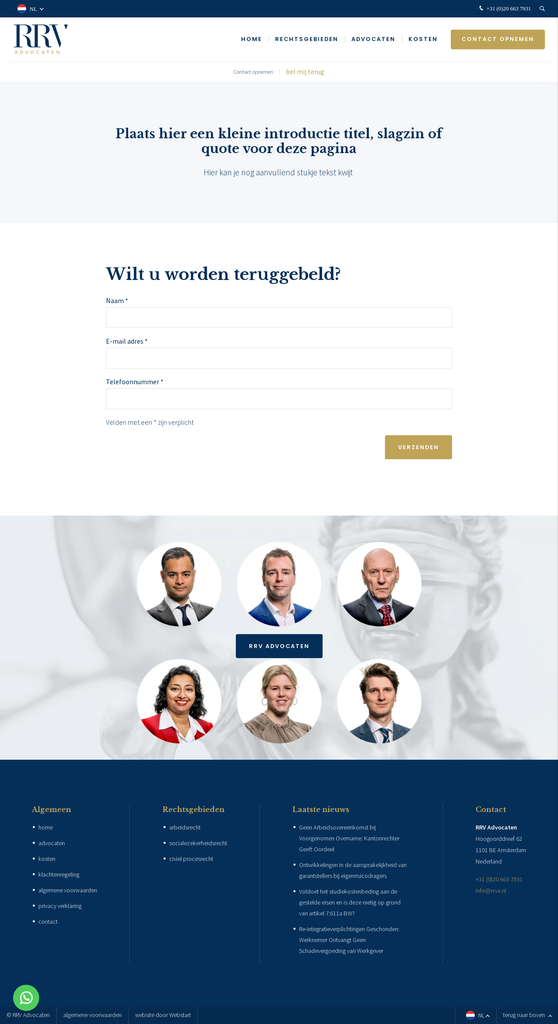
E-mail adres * (127, 341)
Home (251, 39)
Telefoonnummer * (134, 381)
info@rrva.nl (491, 890)
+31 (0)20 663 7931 (504, 9)
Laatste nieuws (321, 809)
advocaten (51, 843)
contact (48, 921)
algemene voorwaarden (67, 890)
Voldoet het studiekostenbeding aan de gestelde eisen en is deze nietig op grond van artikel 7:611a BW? (350, 902)
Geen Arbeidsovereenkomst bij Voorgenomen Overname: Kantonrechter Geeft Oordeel (349, 838)
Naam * (117, 300)
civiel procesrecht (191, 859)
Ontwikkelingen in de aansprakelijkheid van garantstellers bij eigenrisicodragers (353, 870)
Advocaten (373, 39)
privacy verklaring (60, 906)
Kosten (423, 39)
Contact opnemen (498, 39)
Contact (491, 809)
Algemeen (51, 809)
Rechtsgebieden (306, 39)
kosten (46, 859)
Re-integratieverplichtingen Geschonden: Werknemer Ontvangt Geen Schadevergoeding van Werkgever (349, 940)
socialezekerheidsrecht (198, 843)
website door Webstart (163, 1015)
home (45, 827)
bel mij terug (305, 71)
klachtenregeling (58, 874)
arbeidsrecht (185, 827)
